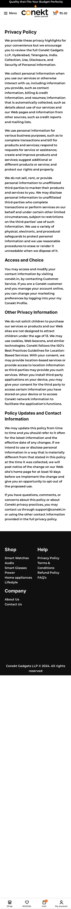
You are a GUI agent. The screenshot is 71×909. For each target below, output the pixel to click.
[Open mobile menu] (10, 13)
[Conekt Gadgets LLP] (35, 626)
